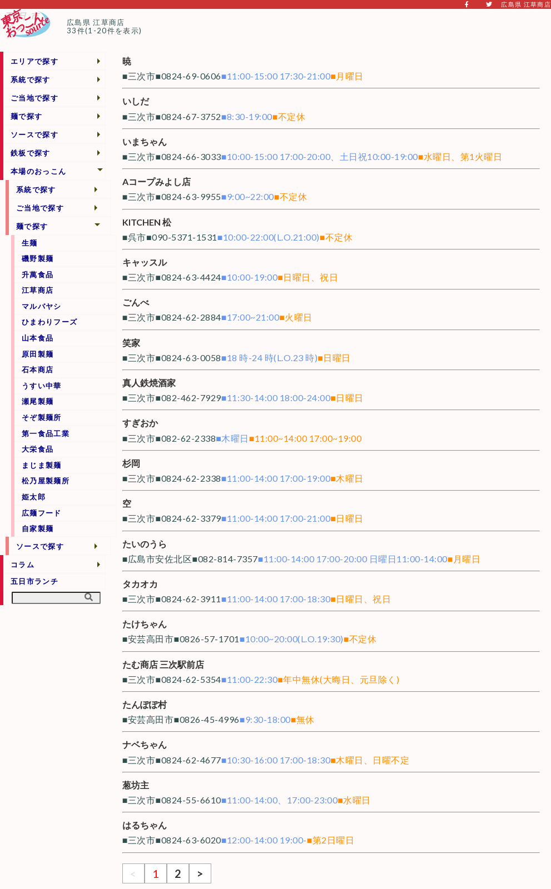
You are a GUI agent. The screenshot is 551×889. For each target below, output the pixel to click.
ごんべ (135, 302)
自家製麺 (37, 528)
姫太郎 (34, 496)
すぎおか (140, 422)
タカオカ (140, 583)
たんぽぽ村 (144, 704)
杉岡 (131, 463)
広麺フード (42, 512)
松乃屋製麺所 (46, 480)
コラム (22, 564)
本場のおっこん (38, 171)
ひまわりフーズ (49, 321)
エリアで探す (34, 61)
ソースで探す (34, 134)
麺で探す (26, 116)
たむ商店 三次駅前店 (163, 664)
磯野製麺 (37, 258)
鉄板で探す (31, 152)
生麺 (30, 242)
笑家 (131, 342)
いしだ (135, 101)
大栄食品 (37, 448)
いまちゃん (144, 141)
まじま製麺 (42, 465)
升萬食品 (37, 274)
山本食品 (37, 337)
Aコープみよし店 (156, 181)
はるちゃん (144, 825)
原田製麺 (37, 353)
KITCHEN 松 (146, 222)
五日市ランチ (34, 581)
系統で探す (31, 79)
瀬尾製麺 (37, 401)
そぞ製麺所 (42, 417)
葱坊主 (135, 785)
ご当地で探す (34, 97)
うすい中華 (42, 385)
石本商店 (37, 369)
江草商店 (37, 290)
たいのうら (144, 543)
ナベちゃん (144, 744)
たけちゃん (144, 623)
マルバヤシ (42, 306)
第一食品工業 (46, 433)
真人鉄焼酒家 (149, 382)
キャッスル (144, 262)
